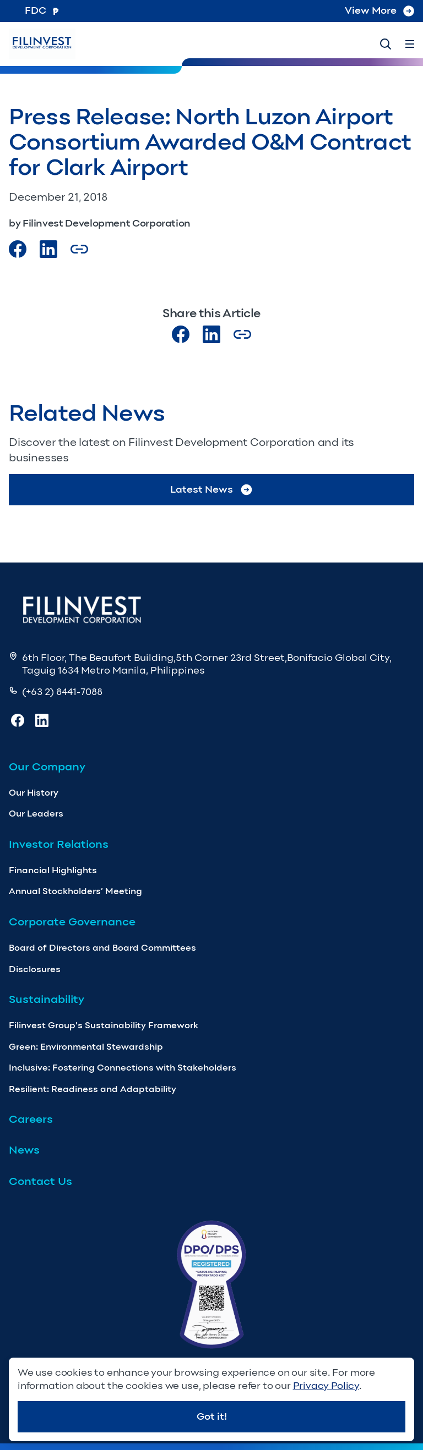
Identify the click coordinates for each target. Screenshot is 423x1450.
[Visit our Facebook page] (17, 249)
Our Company (47, 766)
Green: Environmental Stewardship (86, 1046)
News (24, 1149)
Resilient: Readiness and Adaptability (92, 1089)
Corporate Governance (72, 921)
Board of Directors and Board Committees (102, 947)
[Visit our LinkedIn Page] (48, 249)
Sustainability (46, 999)
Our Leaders (36, 813)
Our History (33, 792)
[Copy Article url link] (79, 249)
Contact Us (40, 1181)
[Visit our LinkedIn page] (211, 334)
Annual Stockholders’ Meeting (75, 891)
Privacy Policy (326, 1386)
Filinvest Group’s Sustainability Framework (103, 1025)
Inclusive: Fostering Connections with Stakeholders (122, 1067)
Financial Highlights (53, 870)
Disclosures (35, 969)
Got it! (212, 1416)
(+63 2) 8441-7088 (62, 692)
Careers (31, 1119)
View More (379, 10)
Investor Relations (59, 844)
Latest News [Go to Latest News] (211, 490)
